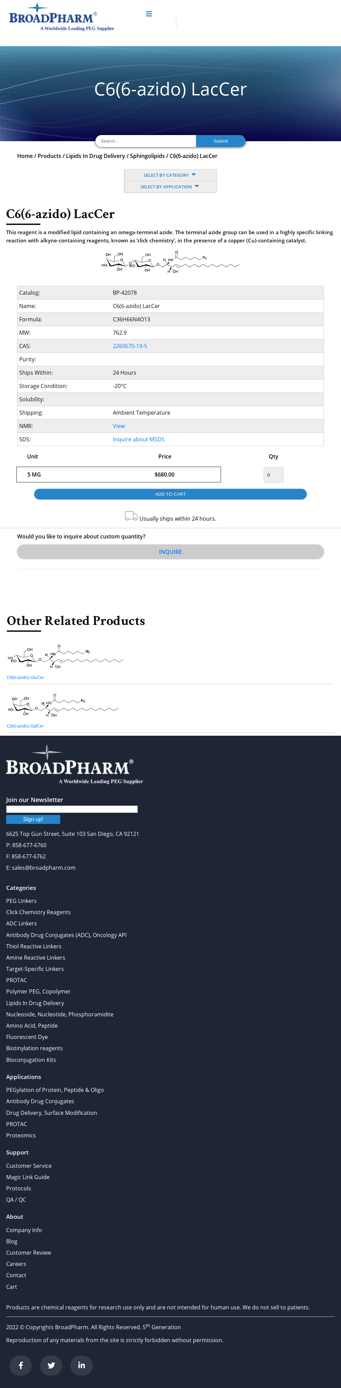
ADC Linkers (21, 923)
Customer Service (29, 1166)
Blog (11, 1241)
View (119, 426)
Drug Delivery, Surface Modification (51, 1113)
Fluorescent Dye (27, 1037)
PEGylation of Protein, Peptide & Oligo (55, 1090)
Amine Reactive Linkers (35, 957)
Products (49, 156)
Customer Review (28, 1252)
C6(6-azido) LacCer (194, 156)
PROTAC (16, 980)
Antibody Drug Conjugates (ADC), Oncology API (66, 935)
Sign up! (33, 819)
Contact (16, 1275)
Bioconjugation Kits (31, 1060)
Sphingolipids (147, 156)
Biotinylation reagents (34, 1048)
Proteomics (21, 1135)
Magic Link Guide (28, 1177)
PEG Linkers (21, 901)
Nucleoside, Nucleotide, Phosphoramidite (60, 1014)
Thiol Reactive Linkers (34, 946)
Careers (16, 1264)
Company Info (24, 1230)
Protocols (18, 1188)
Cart (11, 1287)
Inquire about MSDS (139, 439)
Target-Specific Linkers (35, 969)
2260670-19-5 (130, 346)
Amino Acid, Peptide (32, 1025)
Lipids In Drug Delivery (95, 156)
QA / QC (16, 1199)
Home (25, 156)
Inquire (170, 552)
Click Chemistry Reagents (38, 912)
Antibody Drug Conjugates (40, 1101)
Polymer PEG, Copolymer (38, 991)
